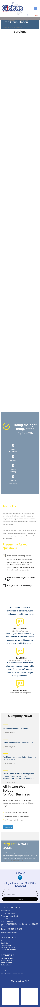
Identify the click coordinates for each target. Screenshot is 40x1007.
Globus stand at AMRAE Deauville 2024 (18, 743)
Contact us (8, 827)
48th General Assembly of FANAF (15, 728)
